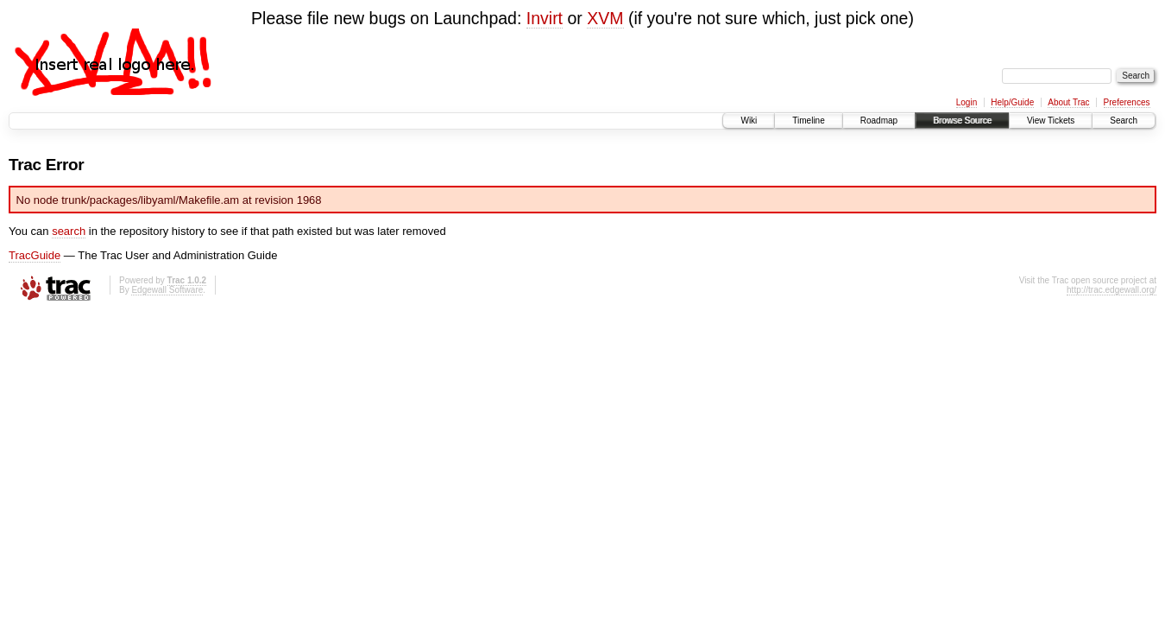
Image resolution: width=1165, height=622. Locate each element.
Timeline (808, 120)
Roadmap (878, 120)
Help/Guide (1012, 102)
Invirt (544, 18)
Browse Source (962, 120)
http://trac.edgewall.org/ (1111, 290)
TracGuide (34, 255)
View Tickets (1050, 120)
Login (966, 102)
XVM (605, 18)
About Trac (1068, 102)
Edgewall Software (167, 290)
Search (1123, 120)
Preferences (1127, 102)
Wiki (748, 120)
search (68, 231)
